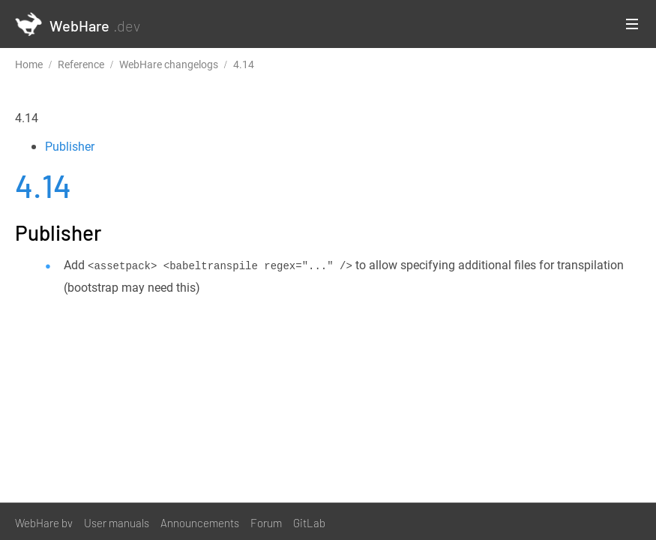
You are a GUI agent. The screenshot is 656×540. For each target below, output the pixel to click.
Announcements (199, 523)
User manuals (116, 523)
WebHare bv (44, 523)
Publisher (69, 146)
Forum (266, 523)
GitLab (309, 523)
